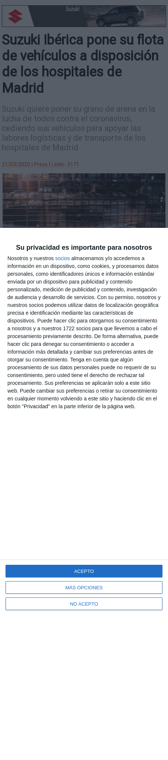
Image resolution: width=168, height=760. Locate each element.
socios (62, 258)
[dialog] (84, 494)
